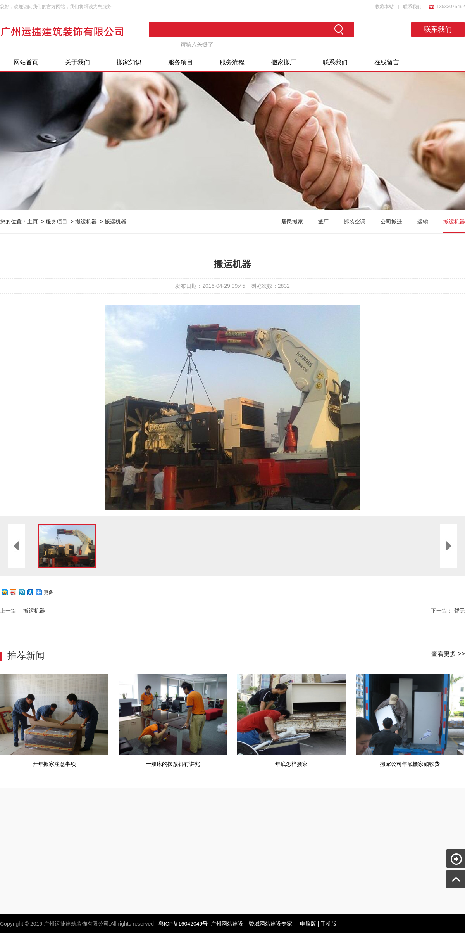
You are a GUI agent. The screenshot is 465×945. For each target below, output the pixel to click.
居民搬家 (292, 221)
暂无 (459, 611)
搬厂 (323, 221)
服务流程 (232, 62)
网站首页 (26, 62)
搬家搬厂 (283, 62)
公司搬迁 (391, 221)
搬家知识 (129, 62)
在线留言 (386, 62)
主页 (32, 221)
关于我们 (77, 62)
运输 (422, 221)
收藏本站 (384, 6)
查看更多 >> (448, 654)
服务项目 (180, 62)
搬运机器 (86, 221)
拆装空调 (354, 221)
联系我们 (412, 6)
